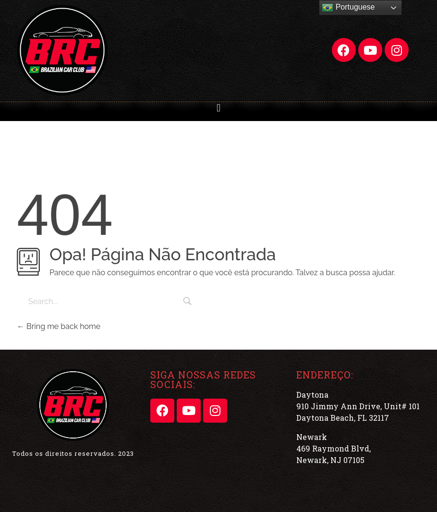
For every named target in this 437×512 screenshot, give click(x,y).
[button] (218, 108)
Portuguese (348, 7)
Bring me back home (58, 326)
